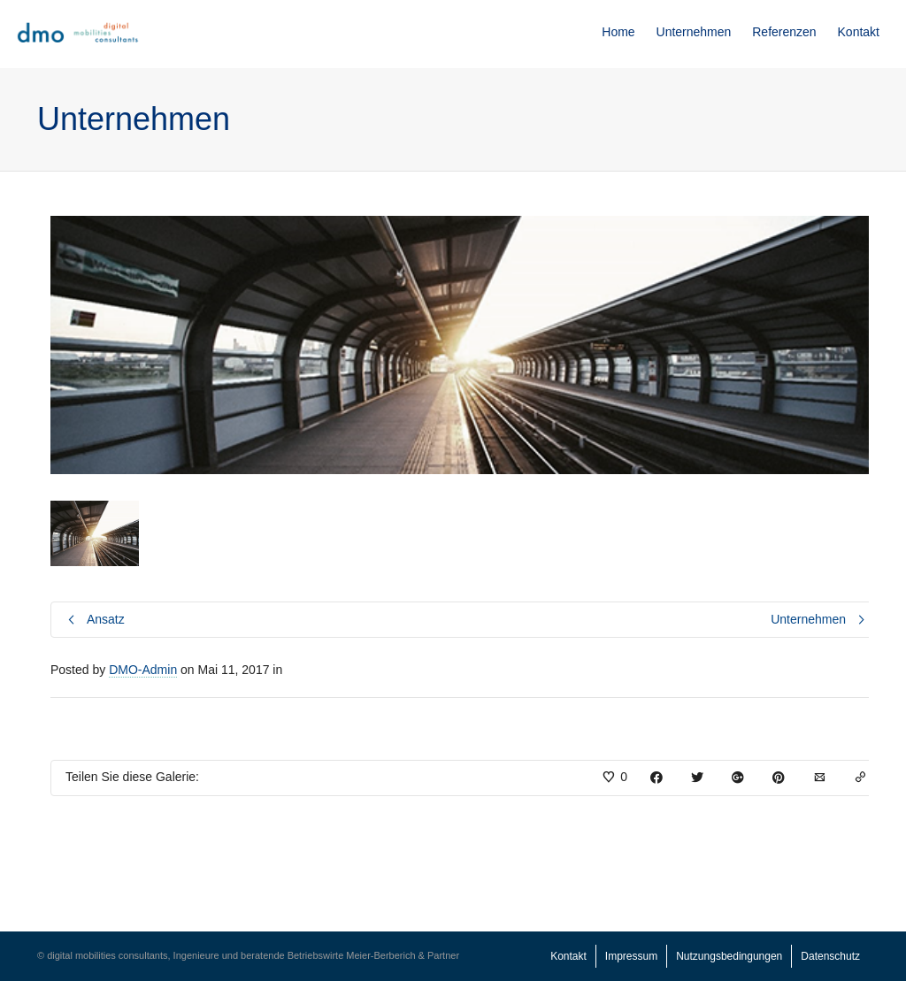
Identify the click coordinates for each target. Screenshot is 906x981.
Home (618, 32)
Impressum (631, 956)
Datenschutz (830, 956)
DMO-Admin (143, 670)
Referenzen (784, 32)
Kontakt (858, 32)
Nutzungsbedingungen (729, 956)
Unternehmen (694, 32)
